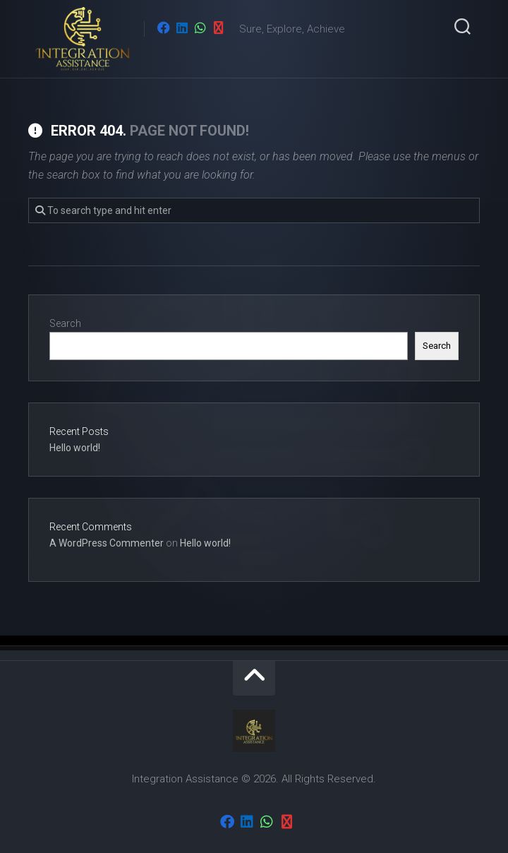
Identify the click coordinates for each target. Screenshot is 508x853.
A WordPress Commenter (106, 543)
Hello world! (74, 447)
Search (65, 323)
